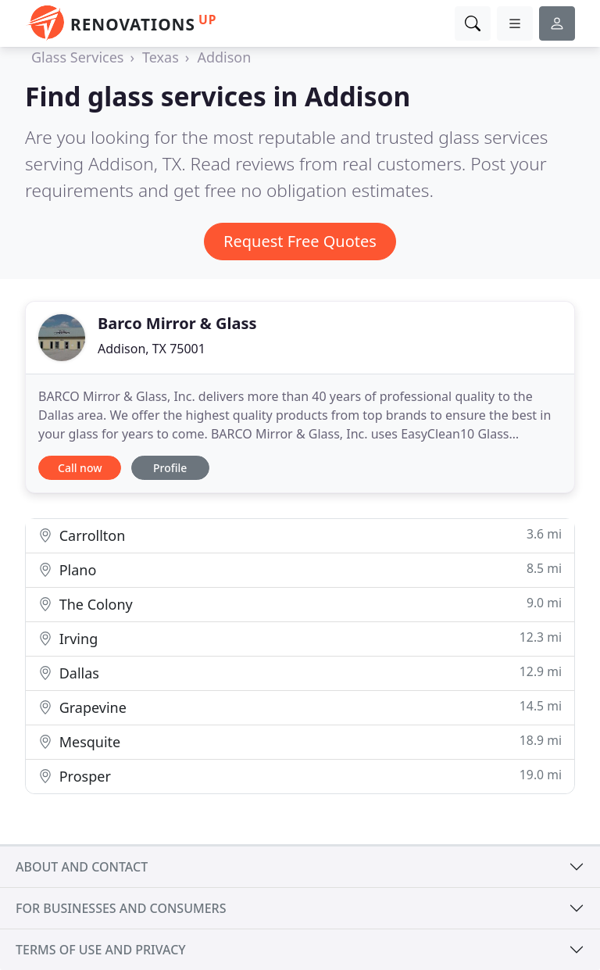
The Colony (300, 604)
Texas (160, 57)
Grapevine (300, 707)
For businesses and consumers (121, 908)
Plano (300, 569)
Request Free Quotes (300, 241)
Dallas (300, 672)
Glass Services (77, 57)
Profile (170, 467)
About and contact (82, 866)
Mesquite (300, 741)
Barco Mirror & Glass (177, 323)
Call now (80, 467)
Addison (224, 57)
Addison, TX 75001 (151, 348)
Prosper (300, 776)
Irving (300, 638)
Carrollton (300, 535)
